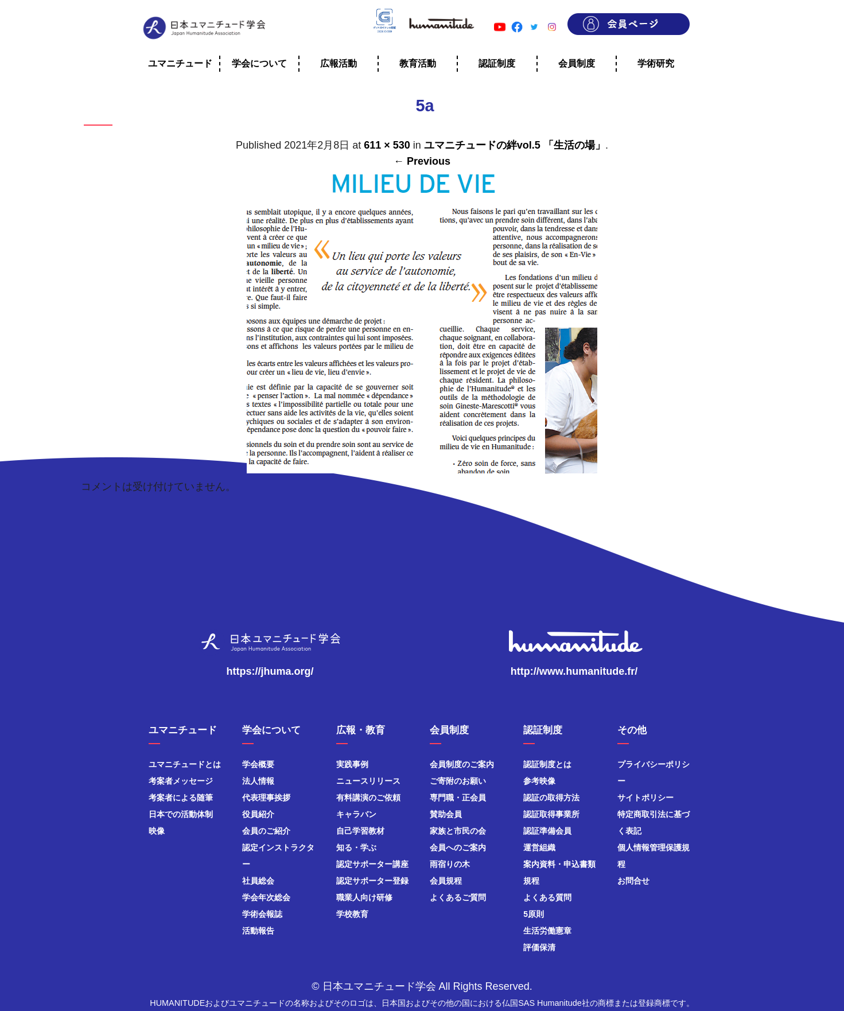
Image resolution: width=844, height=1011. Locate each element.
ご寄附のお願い (458, 781)
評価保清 (539, 947)
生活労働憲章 (547, 930)
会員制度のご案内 (462, 764)
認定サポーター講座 (372, 864)
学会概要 (258, 764)
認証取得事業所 (551, 814)
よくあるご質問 (458, 897)
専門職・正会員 (458, 797)
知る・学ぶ (356, 847)
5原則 (533, 914)
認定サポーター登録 (372, 880)
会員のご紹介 (266, 830)
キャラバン (356, 814)
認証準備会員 (547, 830)
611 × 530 (387, 145)
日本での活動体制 (181, 814)
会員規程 (446, 880)
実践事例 (352, 764)
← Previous (422, 161)
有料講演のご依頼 (368, 797)
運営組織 (539, 847)
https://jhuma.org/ (270, 671)
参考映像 (539, 781)
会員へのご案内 (458, 847)
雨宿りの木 (450, 864)
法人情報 (258, 781)
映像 (157, 830)
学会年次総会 (266, 897)
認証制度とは (547, 764)
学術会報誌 (262, 914)
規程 (531, 880)
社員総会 (258, 880)
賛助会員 (446, 814)
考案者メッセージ (181, 781)
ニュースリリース (368, 781)
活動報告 (258, 930)
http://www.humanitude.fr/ (574, 671)
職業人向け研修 (364, 897)
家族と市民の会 (458, 830)
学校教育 (352, 914)
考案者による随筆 (181, 797)
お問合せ (633, 880)
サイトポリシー (645, 797)
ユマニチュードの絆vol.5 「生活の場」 (514, 145)
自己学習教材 (360, 830)
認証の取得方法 (551, 797)
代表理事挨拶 (266, 797)
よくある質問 (547, 897)
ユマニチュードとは (185, 764)
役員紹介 (258, 814)
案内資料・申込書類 (559, 864)
